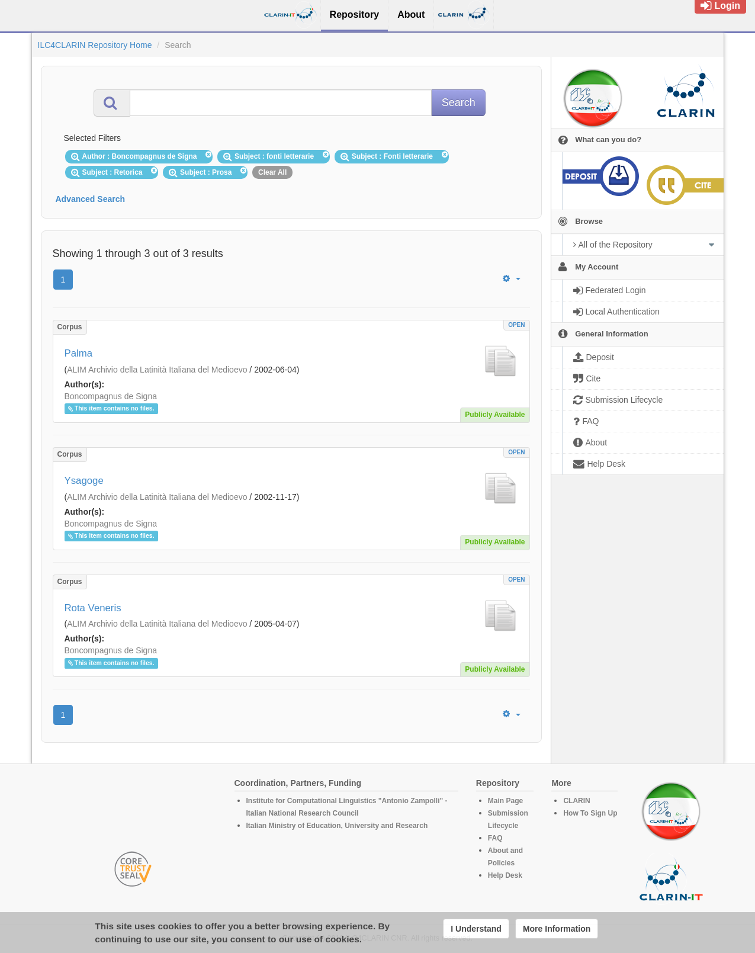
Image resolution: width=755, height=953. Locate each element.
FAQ (495, 838)
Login (720, 6)
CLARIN (576, 801)
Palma (79, 353)
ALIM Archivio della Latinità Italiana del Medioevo (157, 369)
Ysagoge (84, 480)
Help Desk (505, 875)
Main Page (505, 801)
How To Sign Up (590, 813)
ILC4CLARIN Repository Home (95, 45)
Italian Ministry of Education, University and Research (337, 826)
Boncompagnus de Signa (111, 396)
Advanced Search (91, 199)
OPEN (516, 325)
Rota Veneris (93, 608)
